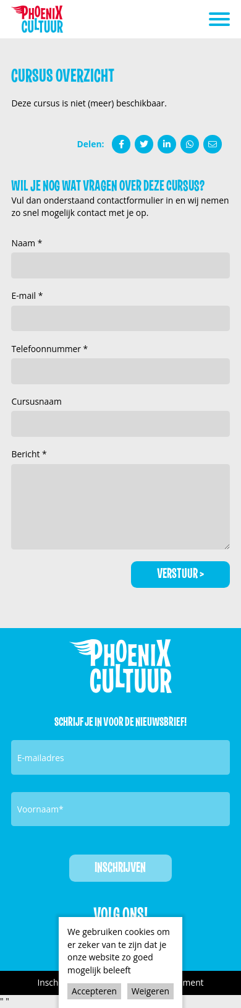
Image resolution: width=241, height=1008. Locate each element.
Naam (24, 243)
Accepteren (94, 991)
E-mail (24, 295)
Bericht (26, 454)
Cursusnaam (36, 401)
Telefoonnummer (47, 349)
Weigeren (150, 991)
